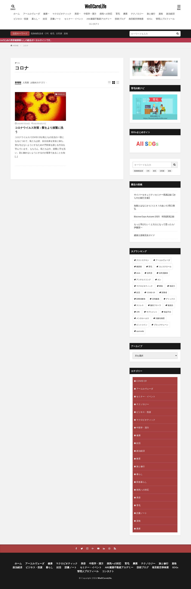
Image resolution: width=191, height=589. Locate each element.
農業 (125, 13)
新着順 (18, 82)
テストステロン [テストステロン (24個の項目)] (142, 260)
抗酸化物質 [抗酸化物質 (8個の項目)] (160, 318)
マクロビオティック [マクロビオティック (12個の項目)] (144, 286)
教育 (138, 458)
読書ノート (55, 18)
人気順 (26, 82)
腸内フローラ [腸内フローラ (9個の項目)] (155, 305)
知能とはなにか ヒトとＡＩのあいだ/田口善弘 (154, 207)
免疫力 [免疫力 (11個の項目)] (172, 286)
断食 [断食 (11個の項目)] (161, 286)
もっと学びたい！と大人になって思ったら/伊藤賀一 (154, 226)
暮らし (35, 18)
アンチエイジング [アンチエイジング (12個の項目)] (143, 279)
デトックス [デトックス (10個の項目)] (170, 299)
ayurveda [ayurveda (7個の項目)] (140, 331)
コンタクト (94, 24)
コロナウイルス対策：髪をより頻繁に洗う (39, 129)
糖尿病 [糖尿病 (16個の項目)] (139, 266)
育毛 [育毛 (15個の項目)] (150, 266)
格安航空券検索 (136, 18)
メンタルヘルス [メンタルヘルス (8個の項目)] (142, 318)
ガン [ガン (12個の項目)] (159, 279)
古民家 (59, 33)
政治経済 (170, 13)
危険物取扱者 (37, 33)
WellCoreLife (95, 6)
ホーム (16, 13)
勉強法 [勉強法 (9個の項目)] (170, 305)
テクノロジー (137, 13)
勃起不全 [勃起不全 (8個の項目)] (167, 312)
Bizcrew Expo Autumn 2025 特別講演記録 (154, 216)
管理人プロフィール (165, 18)
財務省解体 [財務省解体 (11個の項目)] (140, 299)
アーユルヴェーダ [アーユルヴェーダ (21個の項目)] (163, 260)
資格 (161, 13)
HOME (16, 45)
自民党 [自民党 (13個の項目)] (149, 273)
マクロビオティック (61, 13)
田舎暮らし (141, 481)
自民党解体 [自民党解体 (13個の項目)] (163, 273)
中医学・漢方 (90, 13)
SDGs (149, 18)
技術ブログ (120, 18)
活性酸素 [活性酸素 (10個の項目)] (155, 299)
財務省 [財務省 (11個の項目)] (164, 292)
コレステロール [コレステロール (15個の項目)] (165, 266)
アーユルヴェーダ (31, 13)
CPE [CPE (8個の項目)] (138, 312)
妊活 (45, 18)
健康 (45, 13)
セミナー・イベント (73, 18)
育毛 (118, 13)
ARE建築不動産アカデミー (99, 18)
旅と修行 (151, 13)
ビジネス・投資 (21, 18)
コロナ (25, 45)
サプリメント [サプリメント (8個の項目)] (151, 312)
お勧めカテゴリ (37, 82)
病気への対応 (106, 13)
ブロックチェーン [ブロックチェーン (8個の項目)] (161, 325)
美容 (77, 13)
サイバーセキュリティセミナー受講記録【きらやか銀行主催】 (155, 196)
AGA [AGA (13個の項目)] (138, 273)
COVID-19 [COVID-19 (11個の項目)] (151, 292)
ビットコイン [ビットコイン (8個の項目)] (141, 325)
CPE (47, 33)
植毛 (52, 33)
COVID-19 (61, 94)
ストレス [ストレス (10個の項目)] (140, 305)
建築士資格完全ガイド (144, 235)
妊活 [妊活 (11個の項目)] (138, 292)
